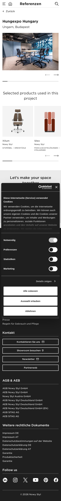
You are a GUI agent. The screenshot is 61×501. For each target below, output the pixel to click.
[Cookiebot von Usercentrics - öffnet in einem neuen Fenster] (39, 187)
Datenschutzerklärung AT (16, 449)
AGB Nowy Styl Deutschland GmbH (22, 400)
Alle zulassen (30, 291)
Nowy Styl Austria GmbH (16, 396)
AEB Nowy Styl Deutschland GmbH (22, 404)
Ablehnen (30, 311)
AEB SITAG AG (10, 416)
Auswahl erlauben (30, 301)
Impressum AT (10, 437)
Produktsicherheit (12, 457)
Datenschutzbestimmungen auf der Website (27, 441)
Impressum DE (10, 433)
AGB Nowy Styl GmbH (15, 388)
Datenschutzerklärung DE (16, 445)
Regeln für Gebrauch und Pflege (20, 324)
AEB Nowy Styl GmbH (15, 392)
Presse (6, 320)
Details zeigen (43, 281)
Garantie (7, 453)
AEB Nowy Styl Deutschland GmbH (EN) (25, 408)
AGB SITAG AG (10, 412)
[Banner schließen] (56, 187)
